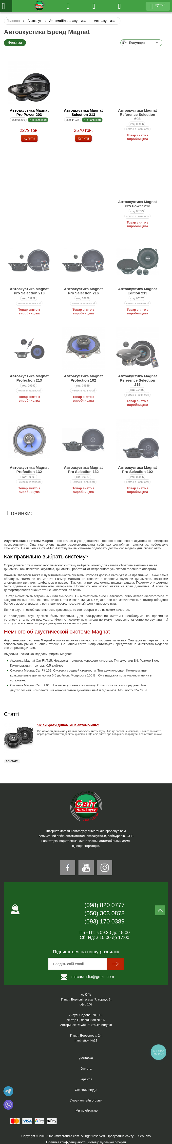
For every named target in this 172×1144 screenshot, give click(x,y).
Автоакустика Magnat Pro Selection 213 (29, 291)
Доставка (86, 1058)
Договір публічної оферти (107, 1142)
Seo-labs (144, 1136)
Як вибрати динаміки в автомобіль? (68, 725)
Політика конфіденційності (66, 1142)
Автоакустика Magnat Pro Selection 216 (83, 291)
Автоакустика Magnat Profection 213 (29, 378)
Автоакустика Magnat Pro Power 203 (29, 112)
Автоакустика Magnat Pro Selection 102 (137, 469)
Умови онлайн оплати (86, 1100)
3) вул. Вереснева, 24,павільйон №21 (86, 1038)
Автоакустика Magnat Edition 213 (137, 291)
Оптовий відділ (86, 1090)
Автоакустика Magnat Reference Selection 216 (137, 380)
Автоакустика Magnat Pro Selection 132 (83, 469)
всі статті (12, 761)
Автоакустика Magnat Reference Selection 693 (137, 114)
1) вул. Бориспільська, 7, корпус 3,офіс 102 (86, 1002)
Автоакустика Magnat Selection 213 (83, 112)
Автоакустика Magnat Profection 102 (83, 378)
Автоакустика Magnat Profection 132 (29, 469)
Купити (29, 138)
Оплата (86, 1068)
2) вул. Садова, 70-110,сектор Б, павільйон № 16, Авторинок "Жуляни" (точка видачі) (86, 1020)
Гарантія (86, 1079)
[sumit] (115, 964)
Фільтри (15, 43)
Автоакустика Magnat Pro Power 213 (137, 204)
